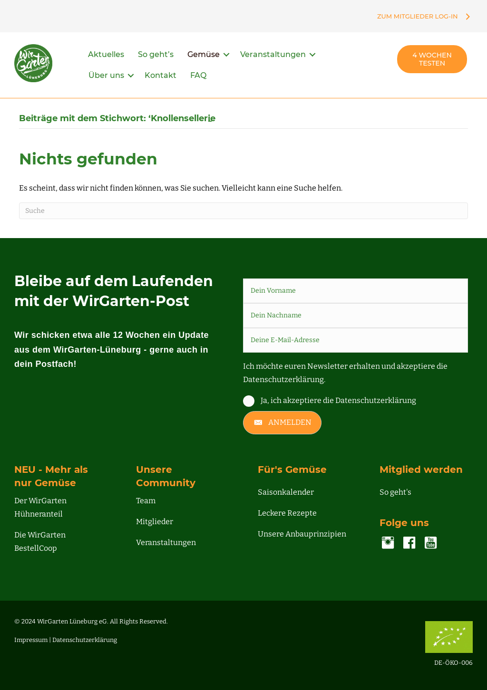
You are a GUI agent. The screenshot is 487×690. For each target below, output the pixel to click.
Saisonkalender (286, 492)
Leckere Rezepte (287, 513)
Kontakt (160, 75)
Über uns (106, 75)
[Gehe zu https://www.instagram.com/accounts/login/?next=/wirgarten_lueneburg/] (388, 543)
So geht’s (156, 54)
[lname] (355, 315)
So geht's (395, 492)
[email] (355, 340)
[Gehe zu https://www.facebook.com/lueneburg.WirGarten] (409, 543)
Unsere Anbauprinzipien (302, 533)
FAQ (198, 75)
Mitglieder (154, 521)
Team (146, 500)
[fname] (355, 290)
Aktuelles (106, 54)
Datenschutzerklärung (84, 639)
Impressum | (33, 639)
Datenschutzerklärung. (284, 379)
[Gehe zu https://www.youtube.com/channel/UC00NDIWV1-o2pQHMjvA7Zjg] (430, 543)
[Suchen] (243, 210)
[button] (226, 54)
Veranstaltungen (273, 54)
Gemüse (203, 54)
